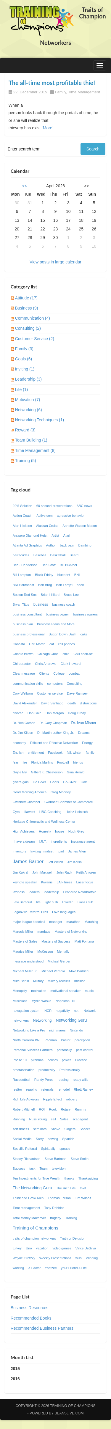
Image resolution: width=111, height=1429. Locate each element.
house (59, 831)
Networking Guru (71, 1020)
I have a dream (24, 841)
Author (51, 545)
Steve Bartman (56, 1159)
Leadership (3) (28, 379)
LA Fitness (64, 882)
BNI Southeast (23, 585)
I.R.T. (42, 841)
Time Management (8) (35, 450)
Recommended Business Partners (42, 1328)
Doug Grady (77, 713)
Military (38, 981)
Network (89, 1010)
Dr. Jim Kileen (23, 732)
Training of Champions (35, 1227)
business (40, 604)
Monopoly (20, 991)
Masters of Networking (70, 931)
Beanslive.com (68, 1413)
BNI (77, 575)
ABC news (84, 506)
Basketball (58, 555)
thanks (69, 1178)
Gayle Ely (20, 772)
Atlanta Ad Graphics (27, 545)
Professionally (69, 1070)
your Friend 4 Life (74, 1268)
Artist (55, 535)
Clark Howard (70, 663)
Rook (53, 1109)
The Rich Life (66, 1188)
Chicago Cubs (48, 654)
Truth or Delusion (72, 1238)
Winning (92, 1258)
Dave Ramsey (77, 693)
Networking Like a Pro (29, 1030)
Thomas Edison (59, 1198)
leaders (34, 892)
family (90, 752)
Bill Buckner (68, 565)
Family (60, 92)
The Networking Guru (32, 1187)
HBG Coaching (50, 812)
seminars (39, 1129)
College (59, 673)
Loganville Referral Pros (30, 912)
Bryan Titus (21, 604)
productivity (46, 1070)
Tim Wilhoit (83, 1198)
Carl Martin (37, 644)
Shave (55, 1129)
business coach (63, 604)
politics (53, 1060)
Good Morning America (29, 792)
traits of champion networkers (34, 1238)
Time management (26, 1208)
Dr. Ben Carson (24, 723)
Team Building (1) (31, 440)
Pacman (51, 1040)
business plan (23, 624)
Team (44, 1168)
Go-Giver (69, 782)
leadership (51, 892)
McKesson (45, 951)
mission (80, 981)
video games (61, 1248)
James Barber (28, 861)
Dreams (83, 732)
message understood (28, 961)
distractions (88, 703)
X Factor (34, 1268)
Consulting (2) (28, 328)
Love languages (63, 912)
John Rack (64, 872)
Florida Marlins (42, 762)
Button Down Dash (62, 634)
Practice (81, 1060)
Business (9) (26, 308)
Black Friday (44, 575)
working (18, 1268)
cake (84, 634)
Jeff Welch (55, 862)
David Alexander (25, 703)
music (89, 991)
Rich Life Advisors (26, 1099)
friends (78, 762)
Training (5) (25, 460)
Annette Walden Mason (79, 525)
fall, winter (74, 752)
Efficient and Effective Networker (54, 743)
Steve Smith (80, 1159)
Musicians (20, 1001)
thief (83, 1188)
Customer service (50, 693)
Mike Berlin (21, 981)
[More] (48, 127)
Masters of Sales (25, 941)
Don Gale (34, 713)
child (65, 654)
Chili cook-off (82, 654)
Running (19, 1119)
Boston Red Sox (25, 594)
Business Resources (30, 1307)
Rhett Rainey (83, 1089)
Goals (54, 782)
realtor (17, 1089)
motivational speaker (65, 991)
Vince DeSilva (85, 1248)
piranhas (37, 1060)
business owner (57, 614)
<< (24, 185)
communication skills (28, 683)
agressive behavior (71, 515)
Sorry (40, 1139)
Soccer (85, 1129)
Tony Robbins (54, 1208)
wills (78, 1258)
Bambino (84, 545)
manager (55, 922)
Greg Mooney (61, 792)
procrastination (23, 1070)
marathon (73, 922)
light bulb (51, 902)
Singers (69, 1129)
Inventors (19, 851)
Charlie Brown (23, 654)
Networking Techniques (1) (39, 419)
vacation (42, 1248)
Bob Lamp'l (64, 585)
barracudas (21, 555)
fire (24, 762)
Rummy (80, 1109)
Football (63, 762)
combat (74, 673)
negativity (63, 1010)
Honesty (45, 831)
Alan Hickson (22, 525)
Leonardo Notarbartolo (79, 892)
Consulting (75, 683)
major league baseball (29, 922)
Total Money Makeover (29, 1218)
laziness (19, 892)
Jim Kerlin (74, 862)
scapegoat (80, 1119)
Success (19, 1168)
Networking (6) (28, 409)
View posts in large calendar (55, 262)
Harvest (29, 812)
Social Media (22, 1139)
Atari (66, 535)
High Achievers (24, 831)
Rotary (65, 1109)
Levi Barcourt (22, 902)
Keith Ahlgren (86, 872)
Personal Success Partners (33, 1050)
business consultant (27, 614)
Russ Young (38, 1119)
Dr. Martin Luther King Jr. (55, 732)
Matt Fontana (84, 941)
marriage (43, 931)
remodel (64, 1089)
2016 (15, 1378)
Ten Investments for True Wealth (36, 1178)
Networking (42, 1020)
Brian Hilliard (50, 594)
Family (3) (24, 348)
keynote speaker (25, 882)
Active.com (44, 515)
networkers (21, 1020)
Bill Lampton (22, 575)
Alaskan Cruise (47, 525)
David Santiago (52, 703)
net (76, 1010)
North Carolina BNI (27, 1040)
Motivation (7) (27, 399)
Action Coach (23, 515)
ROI (42, 1109)
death (71, 703)
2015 (15, 1368)
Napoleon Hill (65, 1001)
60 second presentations (54, 506)
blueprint (63, 575)
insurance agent (83, 841)
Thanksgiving (88, 1178)
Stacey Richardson (27, 1159)
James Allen (77, 851)
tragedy (55, 1218)
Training (71, 1218)
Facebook (55, 752)
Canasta (19, 644)
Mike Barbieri (79, 971)
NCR (48, 1010)
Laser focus (85, 882)
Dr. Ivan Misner (83, 723)
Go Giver (39, 782)
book (80, 585)
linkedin (67, 902)
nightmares (57, 1030)
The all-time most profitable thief (52, 82)
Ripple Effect (52, 1099)
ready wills (80, 1079)
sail (53, 1119)
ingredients (59, 841)
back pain (67, 545)
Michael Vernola (53, 971)
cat (51, 644)
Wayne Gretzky (24, 1258)
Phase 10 (20, 1060)
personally (64, 1050)
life (38, 902)
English (18, 752)
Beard (74, 555)
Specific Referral (25, 1148)
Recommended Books (31, 1318)
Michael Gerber (59, 961)
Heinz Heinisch (76, 812)
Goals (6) (23, 359)
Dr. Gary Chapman (53, 723)
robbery (71, 1099)
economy (19, 743)
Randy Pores (44, 1079)
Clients (44, 673)
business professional (29, 634)
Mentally (63, 951)
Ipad (60, 851)
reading (62, 1079)
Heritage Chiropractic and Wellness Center (44, 821)
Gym (16, 812)
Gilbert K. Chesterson (47, 772)
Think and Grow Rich (28, 1198)
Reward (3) (25, 430)
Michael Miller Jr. (25, 971)
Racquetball (21, 1079)
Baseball (39, 555)
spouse (64, 1148)
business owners (85, 614)
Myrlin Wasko (41, 1001)
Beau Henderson (25, 565)
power (66, 1060)
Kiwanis (47, 882)
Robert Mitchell (24, 1109)
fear (15, 762)
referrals (47, 1089)
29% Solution (22, 506)
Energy (87, 743)
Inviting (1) (24, 369)
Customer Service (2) (34, 338)
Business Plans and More (56, 624)
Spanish (68, 1139)
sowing (53, 1139)
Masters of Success (55, 941)
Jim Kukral (20, 872)
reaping (31, 1089)
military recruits (59, 981)
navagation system (26, 1010)
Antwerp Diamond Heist (30, 535)
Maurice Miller (23, 951)
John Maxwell (42, 872)
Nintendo (76, 1030)
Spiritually (48, 1148)
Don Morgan (55, 713)
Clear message (24, 673)
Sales (64, 1119)
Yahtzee (51, 1268)
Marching (91, 922)
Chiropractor (22, 663)
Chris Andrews (45, 663)
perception (82, 1040)
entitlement (36, 752)
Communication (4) (32, 318)
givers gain (21, 782)
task (32, 1168)
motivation (38, 991)
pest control (84, 1050)
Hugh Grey (76, 831)
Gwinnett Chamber (26, 802)
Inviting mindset (42, 851)
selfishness (21, 1129)
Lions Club (85, 902)
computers (54, 683)
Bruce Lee (71, 594)
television (59, 1168)
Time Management (84, 92)
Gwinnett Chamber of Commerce (68, 802)
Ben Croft (49, 565)
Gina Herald (76, 772)
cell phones (66, 644)
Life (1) (21, 389)
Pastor (65, 1040)
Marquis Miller (23, 931)
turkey (17, 1248)
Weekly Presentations (55, 1258)
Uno (29, 1248)
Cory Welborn (23, 693)
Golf (84, 782)
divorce (18, 713)
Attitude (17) (26, 298)
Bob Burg (45, 585)
